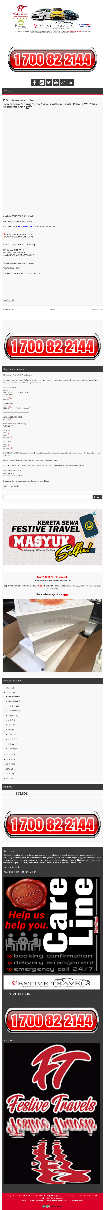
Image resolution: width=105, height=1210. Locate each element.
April (10, 734)
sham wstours (20, 100)
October (11, 706)
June (10, 725)
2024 (8, 688)
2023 (8, 693)
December (12, 696)
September (12, 711)
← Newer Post (8, 309)
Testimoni (34, 100)
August (11, 715)
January (11, 749)
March (10, 739)
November (12, 701)
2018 (8, 764)
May (10, 730)
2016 (8, 774)
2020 (8, 755)
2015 (8, 778)
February (11, 744)
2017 (8, 769)
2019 (8, 759)
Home (52, 309)
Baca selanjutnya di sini (49, 594)
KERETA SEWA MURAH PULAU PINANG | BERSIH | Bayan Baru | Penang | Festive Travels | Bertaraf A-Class (59, 1196)
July (10, 720)
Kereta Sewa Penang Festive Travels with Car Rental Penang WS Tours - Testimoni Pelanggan (51, 106)
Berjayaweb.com (57, 1198)
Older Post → (97, 309)
